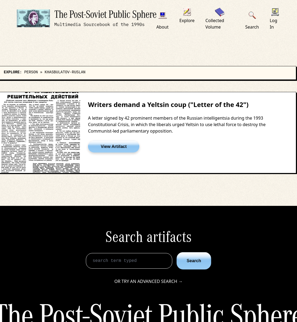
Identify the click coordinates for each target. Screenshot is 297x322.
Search (194, 260)
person (31, 72)
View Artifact (114, 146)
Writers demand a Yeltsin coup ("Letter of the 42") (168, 104)
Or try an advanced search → (148, 281)
